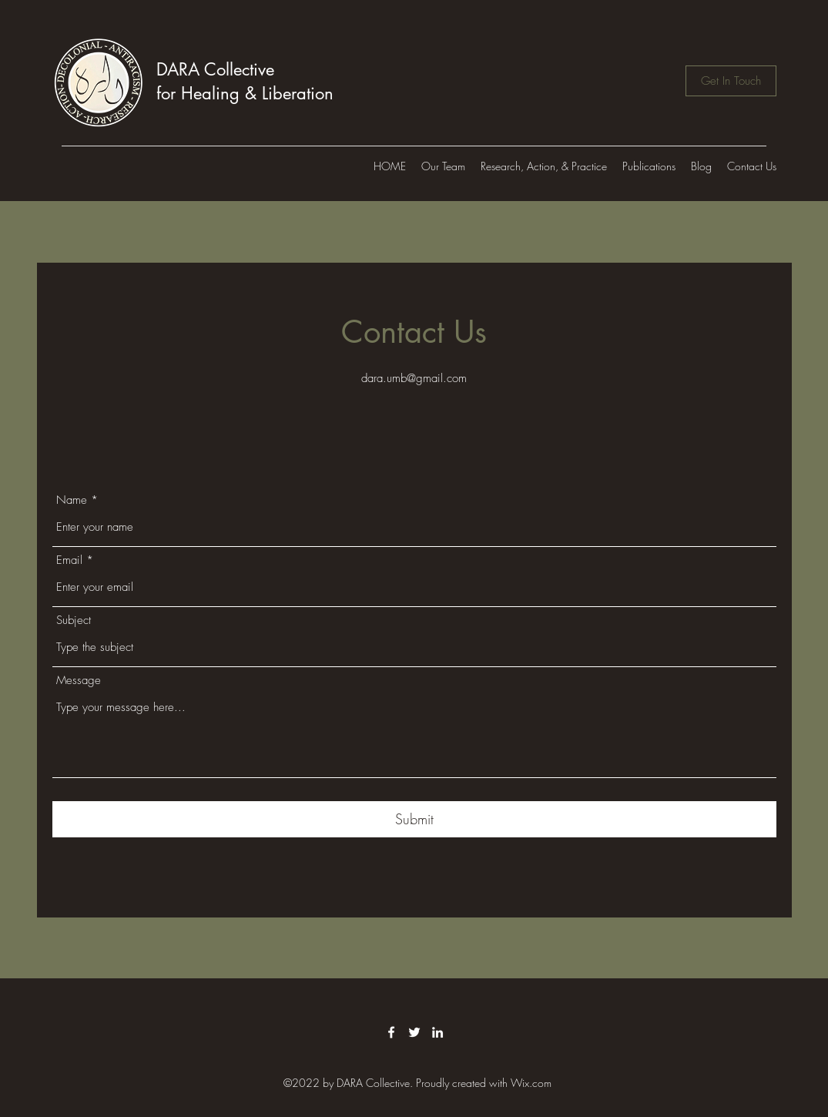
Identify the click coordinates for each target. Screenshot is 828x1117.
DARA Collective (215, 69)
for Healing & (209, 93)
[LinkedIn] (437, 1032)
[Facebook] (391, 1032)
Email (69, 560)
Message (78, 680)
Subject (73, 620)
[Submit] (414, 819)
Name (71, 500)
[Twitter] (414, 1032)
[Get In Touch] (731, 80)
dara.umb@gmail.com (414, 378)
